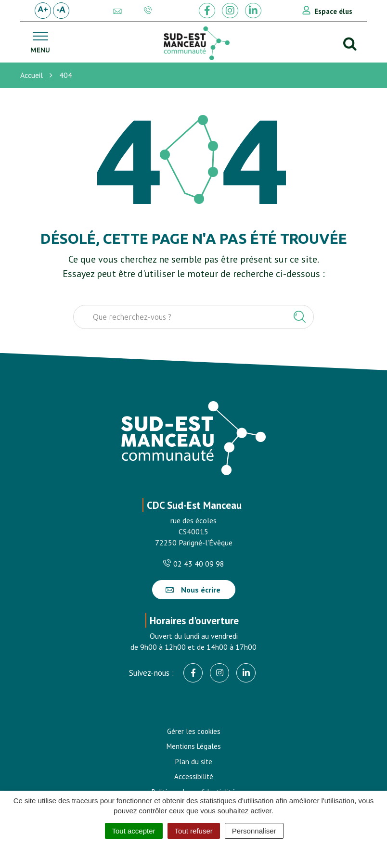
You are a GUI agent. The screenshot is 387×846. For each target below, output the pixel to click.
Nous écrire (193, 589)
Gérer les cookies (193, 731)
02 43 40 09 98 (193, 563)
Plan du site (193, 761)
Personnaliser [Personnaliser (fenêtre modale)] (254, 831)
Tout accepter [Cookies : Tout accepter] (133, 831)
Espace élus (333, 11)
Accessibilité (193, 776)
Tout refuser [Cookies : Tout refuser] (194, 831)
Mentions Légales (194, 746)
